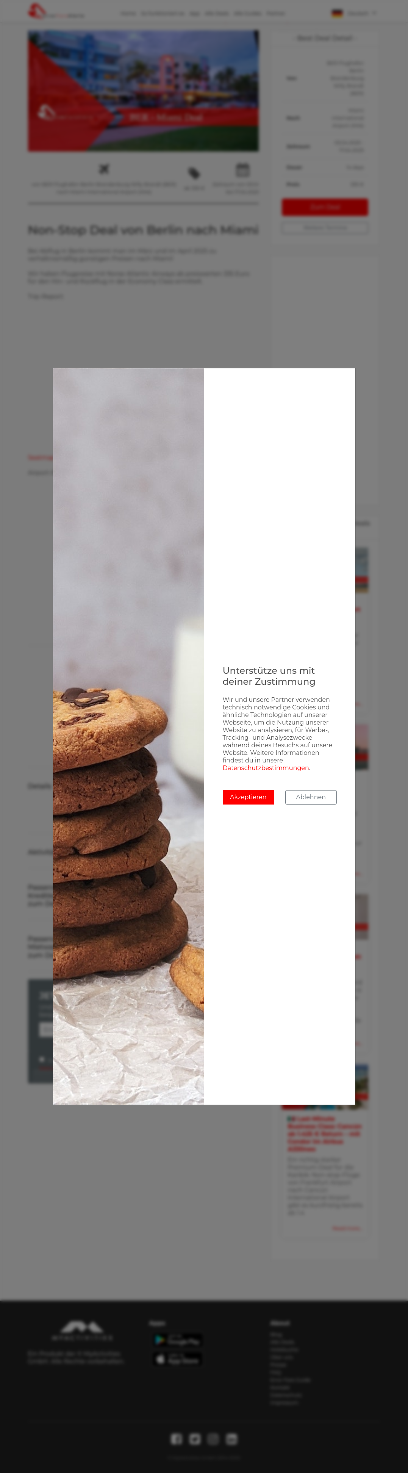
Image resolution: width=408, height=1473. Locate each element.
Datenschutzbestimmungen (266, 768)
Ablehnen (311, 797)
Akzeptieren (248, 797)
